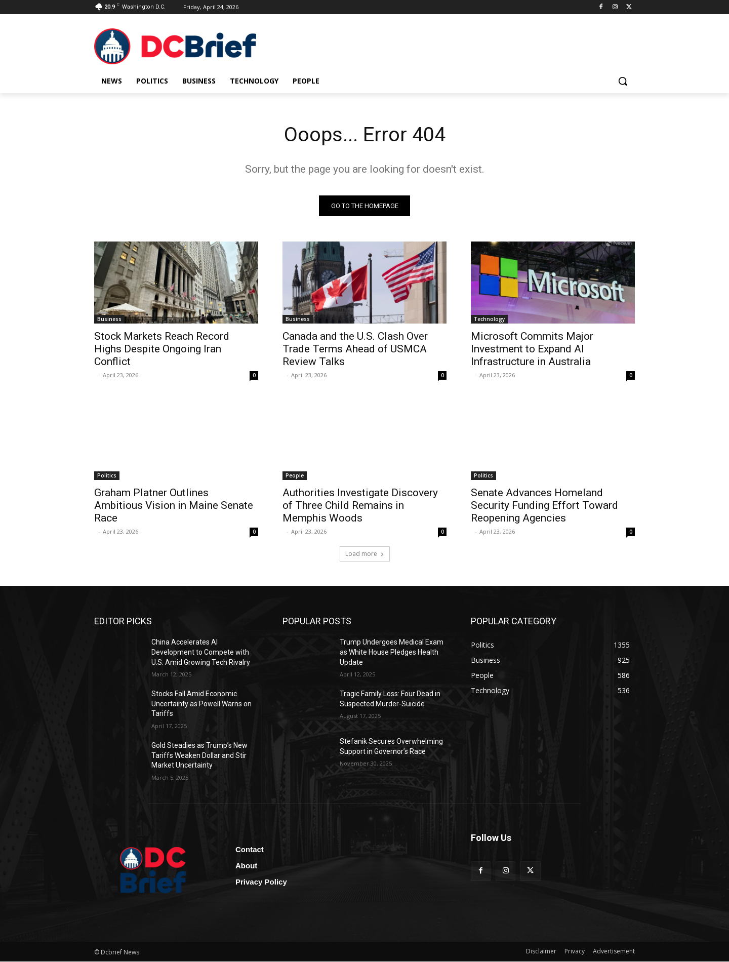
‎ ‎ (95, 375)
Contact (249, 850)
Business (109, 319)
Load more (364, 554)
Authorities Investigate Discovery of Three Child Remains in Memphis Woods (360, 506)
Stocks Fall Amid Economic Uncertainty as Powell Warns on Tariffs (201, 704)
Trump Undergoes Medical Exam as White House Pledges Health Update (391, 652)
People (295, 475)
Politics (106, 475)
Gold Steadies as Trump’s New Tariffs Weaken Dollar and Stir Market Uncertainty (199, 756)
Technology (489, 319)
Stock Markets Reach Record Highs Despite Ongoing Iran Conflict (161, 349)
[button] (623, 81)
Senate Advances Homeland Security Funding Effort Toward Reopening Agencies (544, 506)
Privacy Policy (261, 882)
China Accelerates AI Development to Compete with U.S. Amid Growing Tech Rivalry (200, 652)
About (246, 866)
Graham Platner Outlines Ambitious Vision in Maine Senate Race (173, 506)
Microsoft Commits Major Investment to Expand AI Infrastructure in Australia (532, 349)
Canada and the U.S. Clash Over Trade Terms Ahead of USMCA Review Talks (355, 349)
